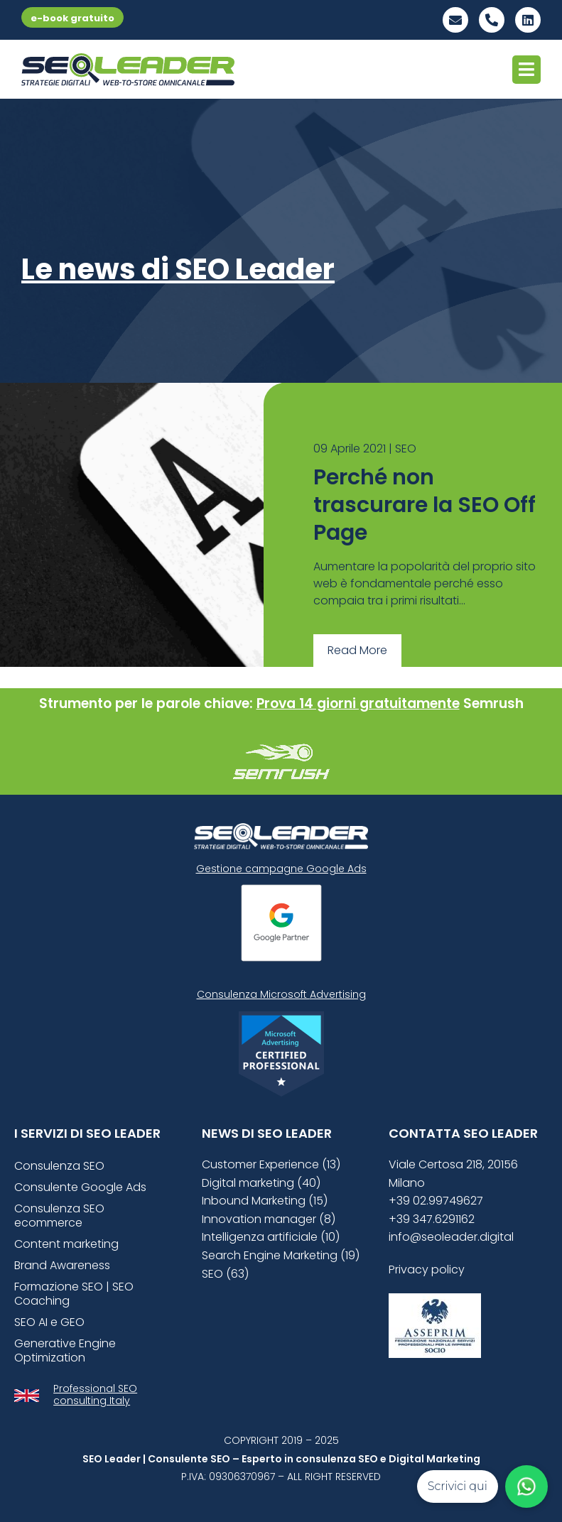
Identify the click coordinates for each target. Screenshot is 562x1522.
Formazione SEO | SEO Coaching (74, 1293)
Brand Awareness (62, 1265)
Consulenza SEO (59, 1166)
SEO (405, 448)
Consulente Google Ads (80, 1187)
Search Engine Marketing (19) (281, 1255)
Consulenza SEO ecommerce (59, 1215)
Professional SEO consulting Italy (95, 1394)
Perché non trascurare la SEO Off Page (424, 505)
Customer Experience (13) (271, 1164)
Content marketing (66, 1244)
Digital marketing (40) (261, 1183)
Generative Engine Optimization (65, 1350)
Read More (357, 650)
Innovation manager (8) (268, 1219)
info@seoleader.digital (451, 1237)
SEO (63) (225, 1274)
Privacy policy (427, 1269)
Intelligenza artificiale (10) (271, 1237)
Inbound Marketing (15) (265, 1200)
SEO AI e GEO (49, 1322)
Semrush (493, 703)
